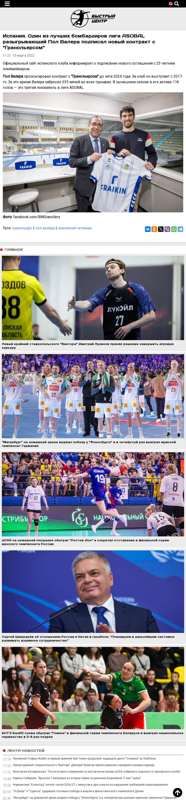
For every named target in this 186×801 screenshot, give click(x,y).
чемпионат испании (75, 228)
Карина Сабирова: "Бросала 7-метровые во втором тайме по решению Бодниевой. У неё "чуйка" (77, 778)
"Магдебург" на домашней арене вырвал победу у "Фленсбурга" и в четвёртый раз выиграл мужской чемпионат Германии (94, 797)
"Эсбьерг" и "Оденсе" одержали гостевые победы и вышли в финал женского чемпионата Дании (78, 791)
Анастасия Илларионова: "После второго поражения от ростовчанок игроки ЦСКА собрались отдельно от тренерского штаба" (97, 771)
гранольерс (22, 228)
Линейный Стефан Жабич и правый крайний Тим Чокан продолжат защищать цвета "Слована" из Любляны (84, 758)
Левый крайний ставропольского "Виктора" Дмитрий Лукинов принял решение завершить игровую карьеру (83, 765)
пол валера (45, 228)
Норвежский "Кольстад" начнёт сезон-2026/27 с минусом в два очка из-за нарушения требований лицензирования (90, 784)
